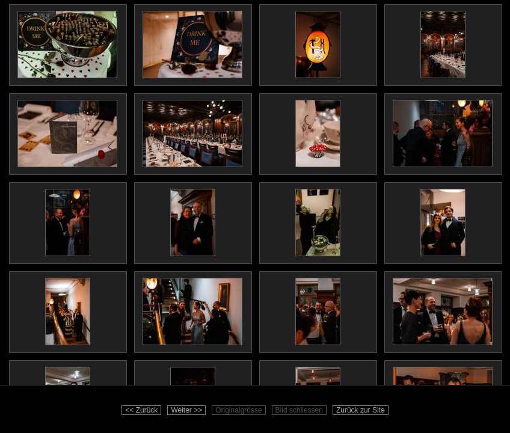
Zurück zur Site (360, 410)
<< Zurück (141, 410)
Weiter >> (186, 410)
